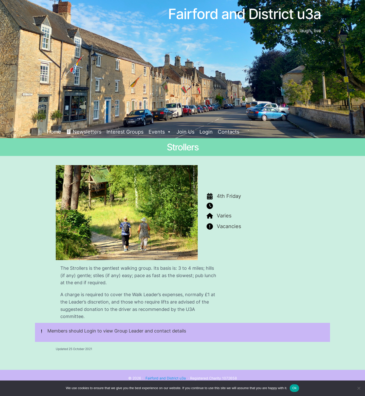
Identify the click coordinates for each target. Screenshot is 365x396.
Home (54, 132)
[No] (358, 388)
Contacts (228, 132)
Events (160, 131)
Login (206, 132)
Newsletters (87, 132)
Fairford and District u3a (165, 378)
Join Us (185, 132)
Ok (294, 388)
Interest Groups (124, 132)
